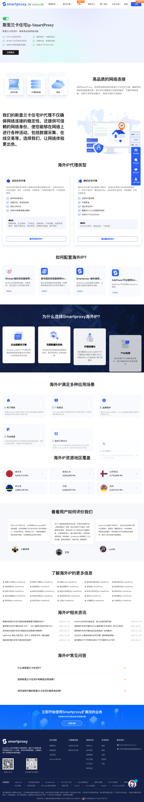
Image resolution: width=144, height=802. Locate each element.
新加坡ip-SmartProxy (94, 586)
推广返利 (103, 4)
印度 (103, 764)
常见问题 (89, 759)
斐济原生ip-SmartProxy (13, 600)
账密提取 (52, 750)
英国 (103, 750)
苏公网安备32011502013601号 (95, 798)
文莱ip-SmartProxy (67, 600)
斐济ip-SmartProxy (94, 596)
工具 (80, 4)
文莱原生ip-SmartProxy (122, 600)
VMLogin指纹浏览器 (48, 786)
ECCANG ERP (66, 782)
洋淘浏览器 (31, 786)
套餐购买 (53, 4)
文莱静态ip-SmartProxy (95, 600)
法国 (103, 755)
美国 (103, 746)
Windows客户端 (55, 759)
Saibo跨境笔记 (83, 782)
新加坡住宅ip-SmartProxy (123, 582)
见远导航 (18, 786)
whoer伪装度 (90, 786)
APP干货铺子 (113, 782)
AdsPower (18, 782)
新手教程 (89, 750)
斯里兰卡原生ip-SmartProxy (15, 582)
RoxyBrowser (50, 782)
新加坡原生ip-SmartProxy (14, 586)
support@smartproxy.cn (127, 745)
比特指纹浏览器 (33, 782)
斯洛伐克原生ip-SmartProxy (42, 596)
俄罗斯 (103, 759)
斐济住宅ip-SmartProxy (40, 600)
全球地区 (52, 755)
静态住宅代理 (73, 750)
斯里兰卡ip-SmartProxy (68, 582)
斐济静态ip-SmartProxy (122, 596)
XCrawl (76, 786)
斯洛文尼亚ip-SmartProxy (14, 591)
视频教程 (89, 755)
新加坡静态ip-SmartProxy (69, 586)
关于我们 (89, 764)
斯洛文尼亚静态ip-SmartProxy (43, 591)
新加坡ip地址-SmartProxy (123, 586)
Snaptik (103, 786)
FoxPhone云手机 (119, 786)
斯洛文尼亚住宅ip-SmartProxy (98, 591)
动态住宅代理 (73, 746)
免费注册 (72, 723)
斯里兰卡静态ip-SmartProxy (42, 582)
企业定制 (115, 4)
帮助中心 (91, 4)
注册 (136, 4)
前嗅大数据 (98, 782)
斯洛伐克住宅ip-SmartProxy (70, 596)
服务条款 (89, 768)
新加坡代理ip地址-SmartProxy (98, 582)
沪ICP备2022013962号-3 (72, 798)
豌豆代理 (65, 786)
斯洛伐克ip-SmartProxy (122, 591)
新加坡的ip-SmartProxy (40, 586)
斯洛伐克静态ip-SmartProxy (15, 596)
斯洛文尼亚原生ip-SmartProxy (71, 591)
